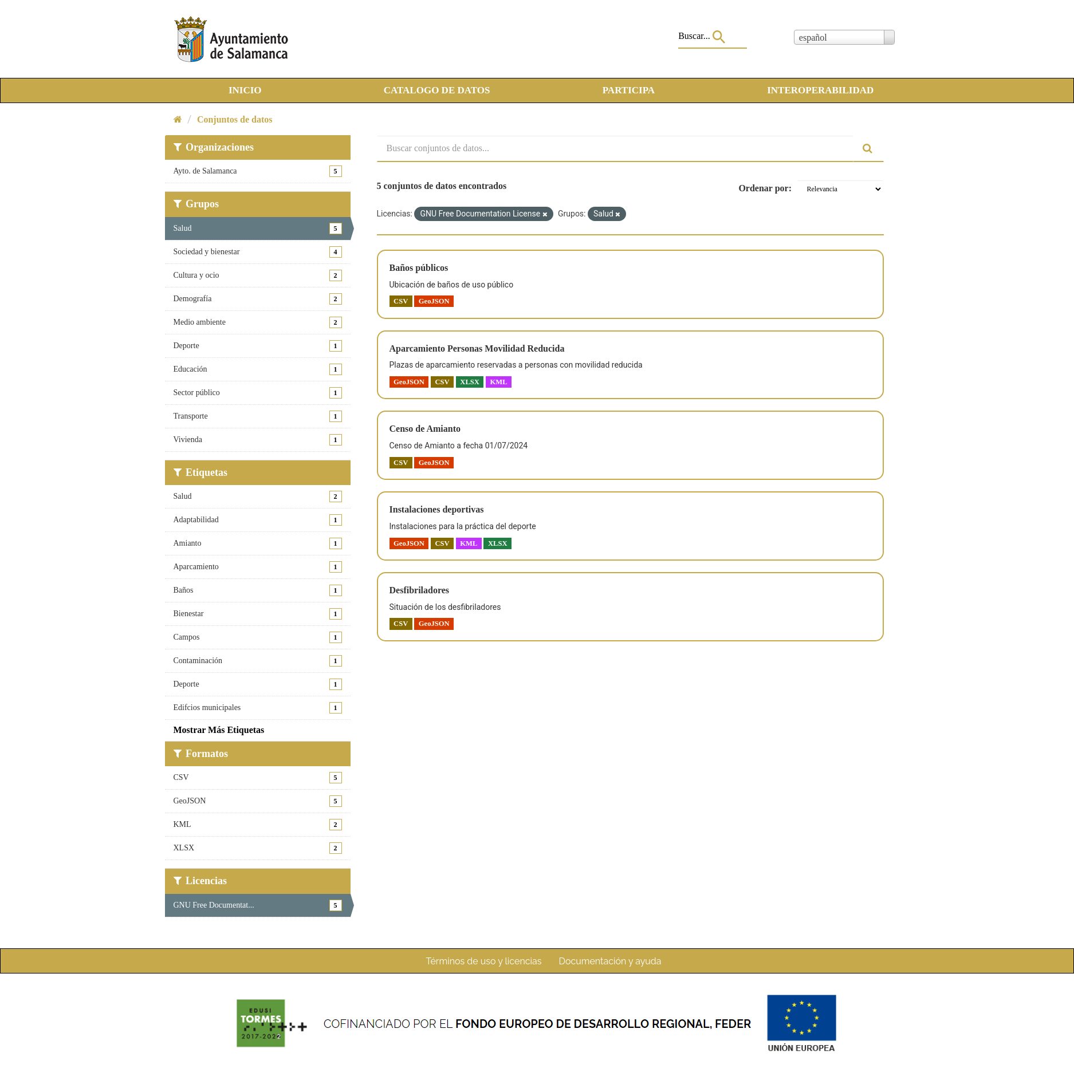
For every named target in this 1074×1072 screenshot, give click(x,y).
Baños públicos (419, 268)
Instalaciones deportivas (437, 509)
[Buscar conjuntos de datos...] (615, 148)
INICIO (245, 90)
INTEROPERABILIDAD (820, 90)
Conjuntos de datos (235, 119)
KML (498, 381)
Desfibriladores (420, 590)
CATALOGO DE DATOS (437, 90)
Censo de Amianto (425, 428)
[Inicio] (178, 119)
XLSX (469, 381)
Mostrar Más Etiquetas (219, 730)
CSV (401, 301)
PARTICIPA (629, 90)
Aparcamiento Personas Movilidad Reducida (477, 348)
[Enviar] (868, 148)
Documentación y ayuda (609, 961)
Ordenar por (763, 188)
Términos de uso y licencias (484, 961)
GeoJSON (434, 301)
